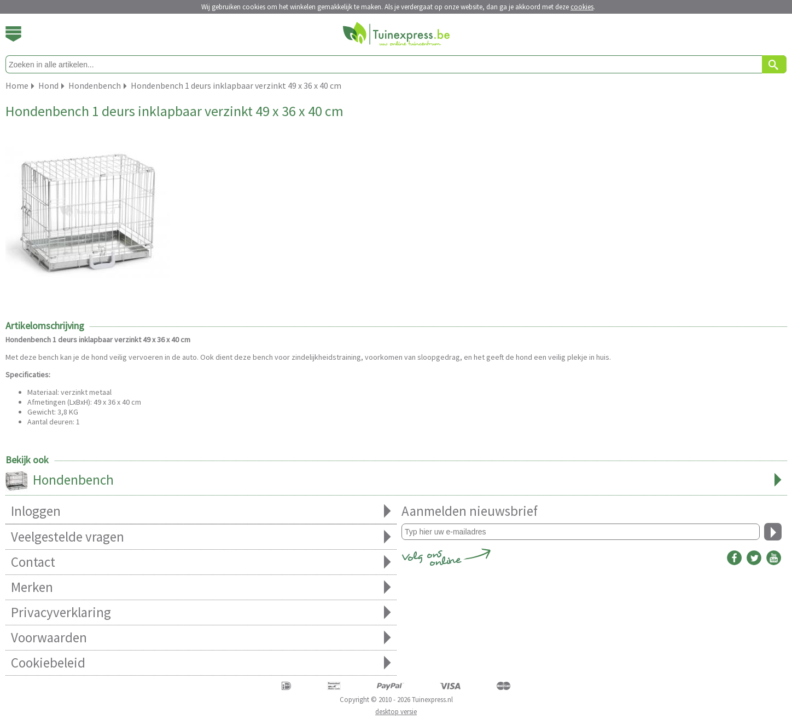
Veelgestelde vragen (201, 537)
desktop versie (396, 711)
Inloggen (201, 511)
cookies (581, 6)
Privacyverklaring (201, 612)
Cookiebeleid (201, 663)
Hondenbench (396, 480)
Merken (201, 587)
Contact (201, 562)
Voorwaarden (201, 637)
